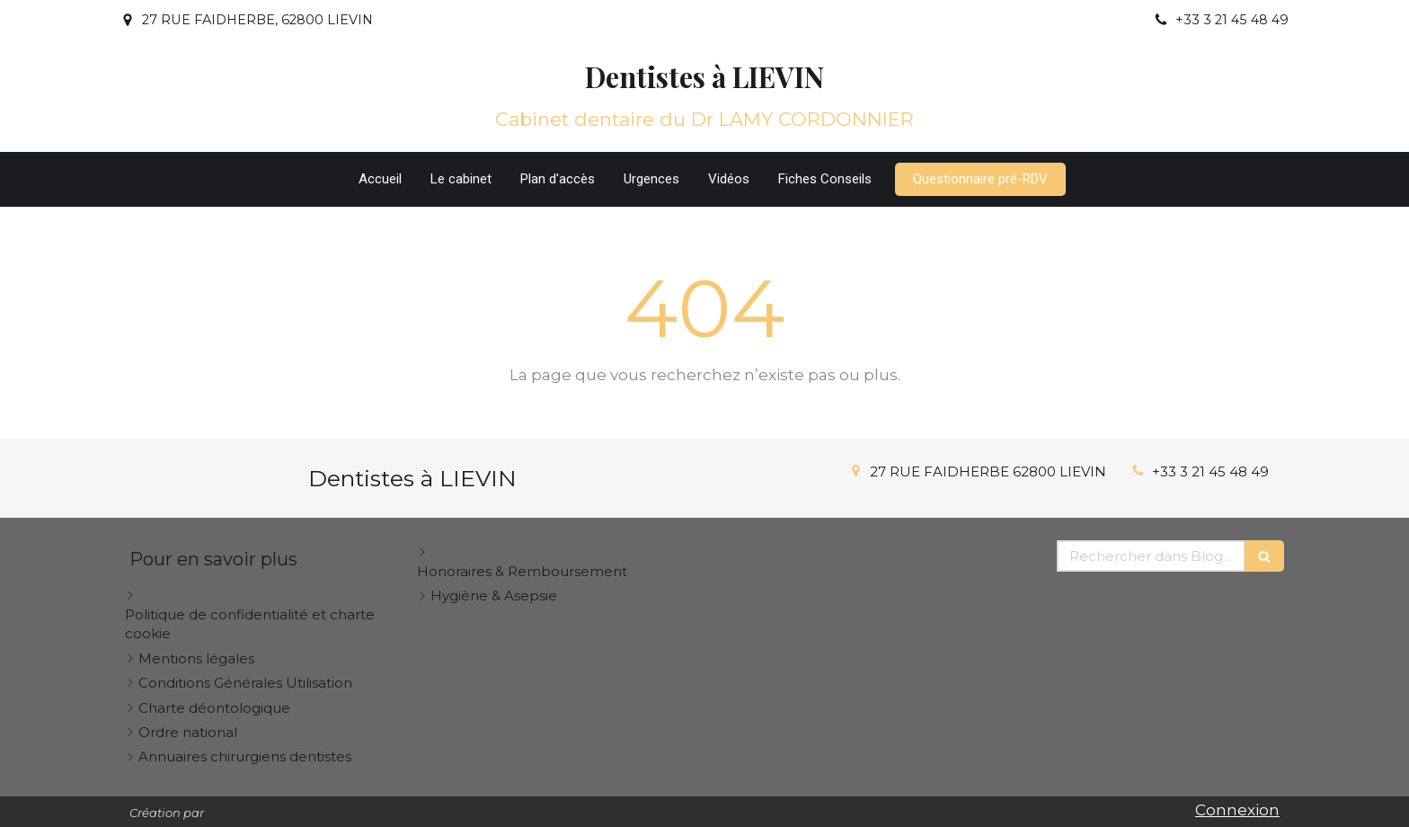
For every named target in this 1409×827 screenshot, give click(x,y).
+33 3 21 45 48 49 (1210, 471)
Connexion (1237, 810)
